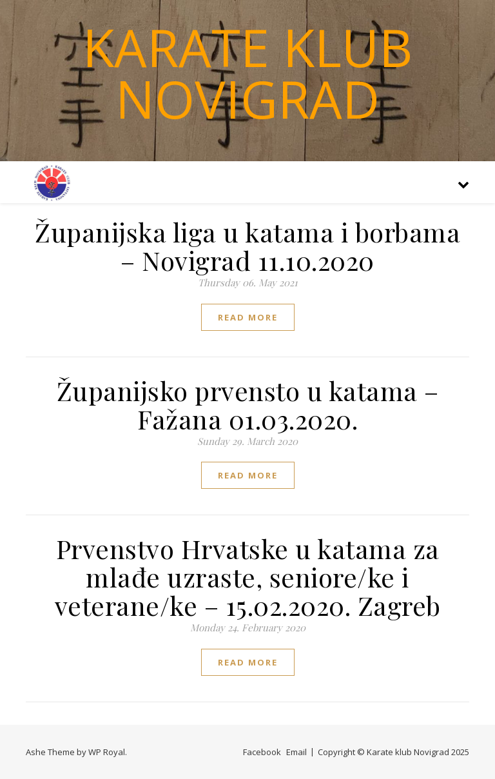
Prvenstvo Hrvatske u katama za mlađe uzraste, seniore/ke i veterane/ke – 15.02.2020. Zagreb (248, 576)
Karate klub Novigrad (247, 72)
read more (248, 317)
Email (296, 752)
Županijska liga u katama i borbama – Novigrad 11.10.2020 (247, 246)
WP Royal (106, 752)
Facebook (262, 752)
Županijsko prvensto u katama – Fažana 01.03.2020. (248, 404)
